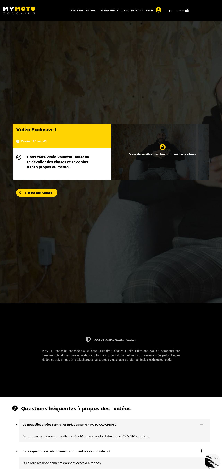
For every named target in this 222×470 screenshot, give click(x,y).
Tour (124, 10)
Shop (149, 10)
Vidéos (91, 10)
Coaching (76, 10)
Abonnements (108, 10)
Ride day (137, 10)
